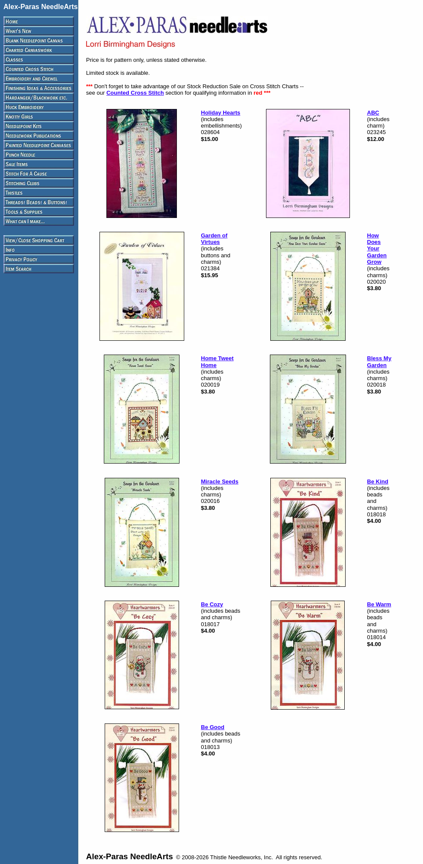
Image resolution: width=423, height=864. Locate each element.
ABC (373, 112)
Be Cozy (212, 604)
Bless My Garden (379, 361)
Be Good (212, 727)
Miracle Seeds (220, 481)
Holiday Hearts (220, 112)
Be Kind (377, 481)
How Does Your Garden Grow (377, 248)
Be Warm (379, 604)
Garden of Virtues (214, 238)
